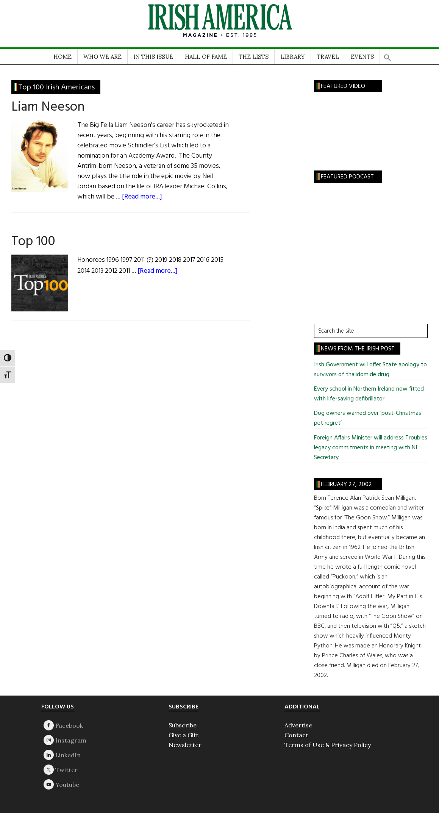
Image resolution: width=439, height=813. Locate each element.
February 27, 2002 (346, 484)
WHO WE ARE (102, 56)
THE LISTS (254, 56)
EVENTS (362, 56)
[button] (387, 55)
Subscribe (183, 725)
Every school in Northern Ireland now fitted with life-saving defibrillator (369, 394)
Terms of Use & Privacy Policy (327, 745)
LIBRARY (292, 56)
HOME (62, 56)
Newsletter (185, 745)
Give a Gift (183, 735)
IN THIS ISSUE (153, 56)
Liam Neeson (47, 107)
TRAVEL (328, 56)
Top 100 (33, 241)
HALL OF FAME (206, 56)
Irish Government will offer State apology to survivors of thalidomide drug (370, 370)
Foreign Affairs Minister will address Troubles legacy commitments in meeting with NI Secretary (370, 448)
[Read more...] (142, 196)
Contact (296, 735)
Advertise (298, 725)
